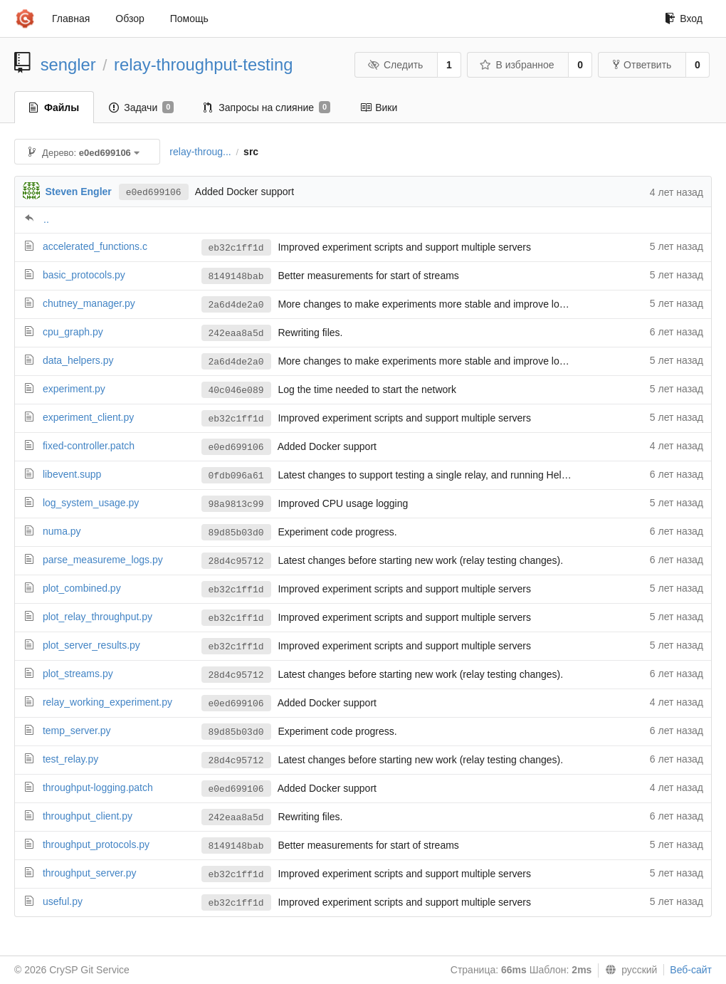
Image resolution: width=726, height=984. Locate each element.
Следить (395, 64)
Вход (684, 18)
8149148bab (236, 276)
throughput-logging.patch (98, 787)
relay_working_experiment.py (107, 702)
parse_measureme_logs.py (103, 559)
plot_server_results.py (91, 645)
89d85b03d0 (236, 533)
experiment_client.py (88, 417)
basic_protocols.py (84, 275)
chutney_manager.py (89, 303)
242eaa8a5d (236, 333)
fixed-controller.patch (89, 445)
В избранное (517, 64)
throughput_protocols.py (96, 844)
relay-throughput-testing (203, 64)
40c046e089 (236, 390)
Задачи (141, 107)
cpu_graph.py (73, 331)
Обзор (129, 18)
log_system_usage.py (91, 502)
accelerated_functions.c (95, 246)
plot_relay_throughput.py (97, 616)
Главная (71, 18)
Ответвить (642, 64)
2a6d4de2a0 (236, 305)
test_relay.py (70, 759)
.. (46, 219)
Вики (378, 107)
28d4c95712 (236, 561)
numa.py (62, 531)
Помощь (189, 18)
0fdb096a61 (236, 476)
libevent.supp (72, 474)
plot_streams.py (78, 673)
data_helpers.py (78, 360)
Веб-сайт (691, 969)
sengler (68, 64)
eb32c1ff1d (236, 248)
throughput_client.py (87, 816)
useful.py (63, 901)
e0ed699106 (154, 192)
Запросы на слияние (267, 107)
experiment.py (74, 388)
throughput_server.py (90, 873)
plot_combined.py (82, 588)
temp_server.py (77, 730)
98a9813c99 (236, 504)
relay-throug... (200, 152)
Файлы (54, 107)
